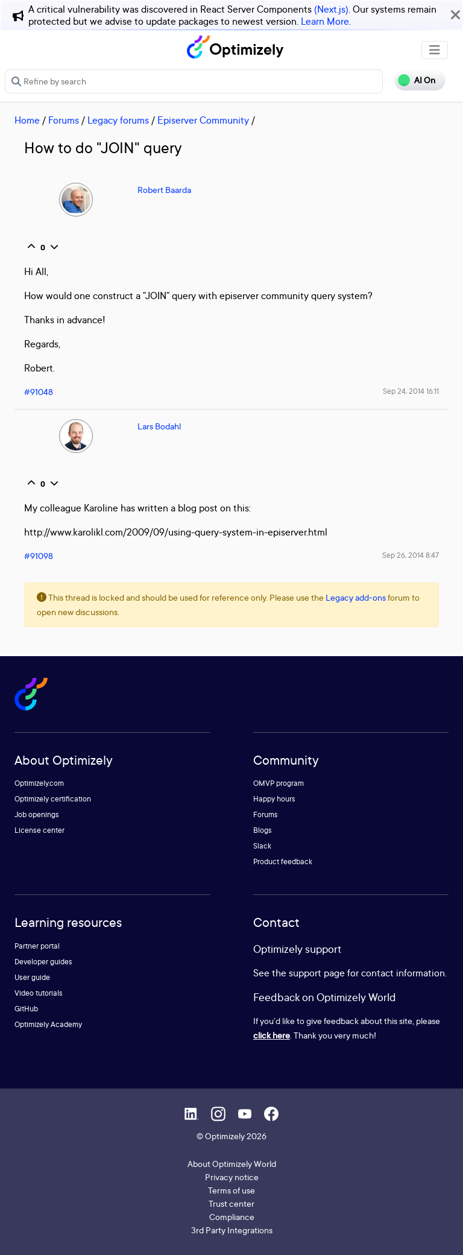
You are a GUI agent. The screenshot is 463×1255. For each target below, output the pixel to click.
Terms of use (231, 1190)
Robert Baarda (164, 189)
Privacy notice (232, 1177)
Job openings (36, 814)
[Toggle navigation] (434, 50)
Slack (262, 846)
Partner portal (37, 946)
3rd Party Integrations (231, 1230)
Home (27, 120)
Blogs (262, 830)
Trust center (231, 1203)
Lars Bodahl (159, 426)
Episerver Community (203, 120)
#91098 (38, 555)
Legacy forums (118, 120)
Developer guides (43, 961)
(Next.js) (331, 9)
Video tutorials (38, 993)
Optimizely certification (52, 799)
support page (317, 972)
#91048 (38, 391)
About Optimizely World (231, 1163)
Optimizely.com (39, 783)
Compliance (231, 1216)
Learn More (325, 21)
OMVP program (278, 783)
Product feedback (282, 861)
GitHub (26, 1009)
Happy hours (274, 799)
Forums (63, 120)
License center (39, 830)
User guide (32, 977)
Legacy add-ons (356, 597)
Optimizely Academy (48, 1024)
